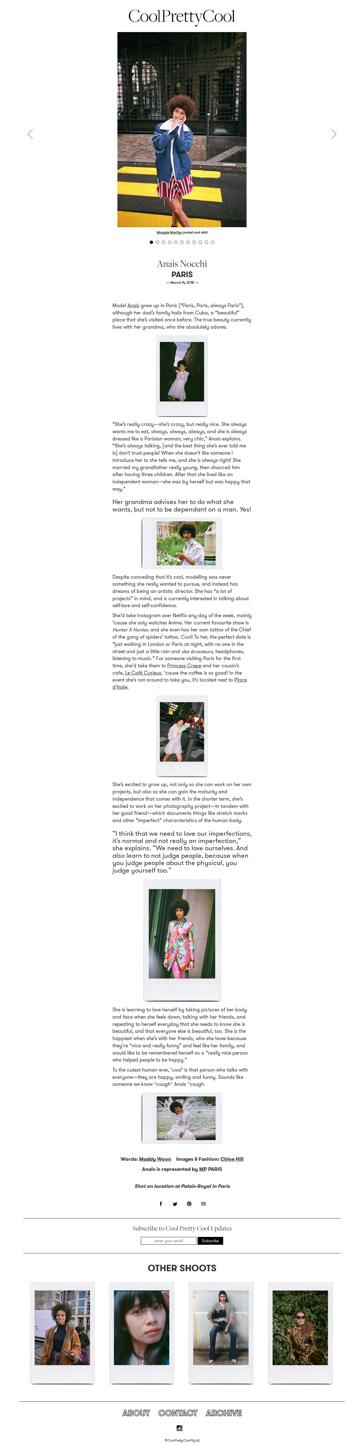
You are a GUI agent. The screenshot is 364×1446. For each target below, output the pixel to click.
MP (203, 1169)
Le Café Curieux (143, 673)
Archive (224, 1413)
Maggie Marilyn (169, 232)
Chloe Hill (232, 1159)
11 (212, 242)
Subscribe (210, 1241)
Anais (133, 305)
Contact (177, 1413)
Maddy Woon (155, 1159)
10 (206, 242)
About (136, 1413)
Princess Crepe (184, 665)
